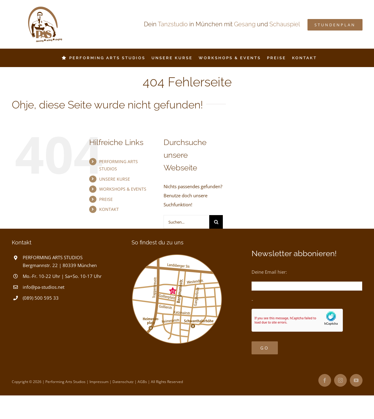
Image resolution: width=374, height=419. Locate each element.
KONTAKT (109, 209)
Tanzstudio (173, 24)
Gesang (244, 24)
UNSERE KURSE (114, 179)
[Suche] (216, 222)
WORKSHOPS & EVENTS (122, 189)
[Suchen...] (186, 222)
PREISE (106, 199)
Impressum (99, 381)
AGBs (142, 381)
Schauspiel (284, 24)
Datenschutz (123, 381)
